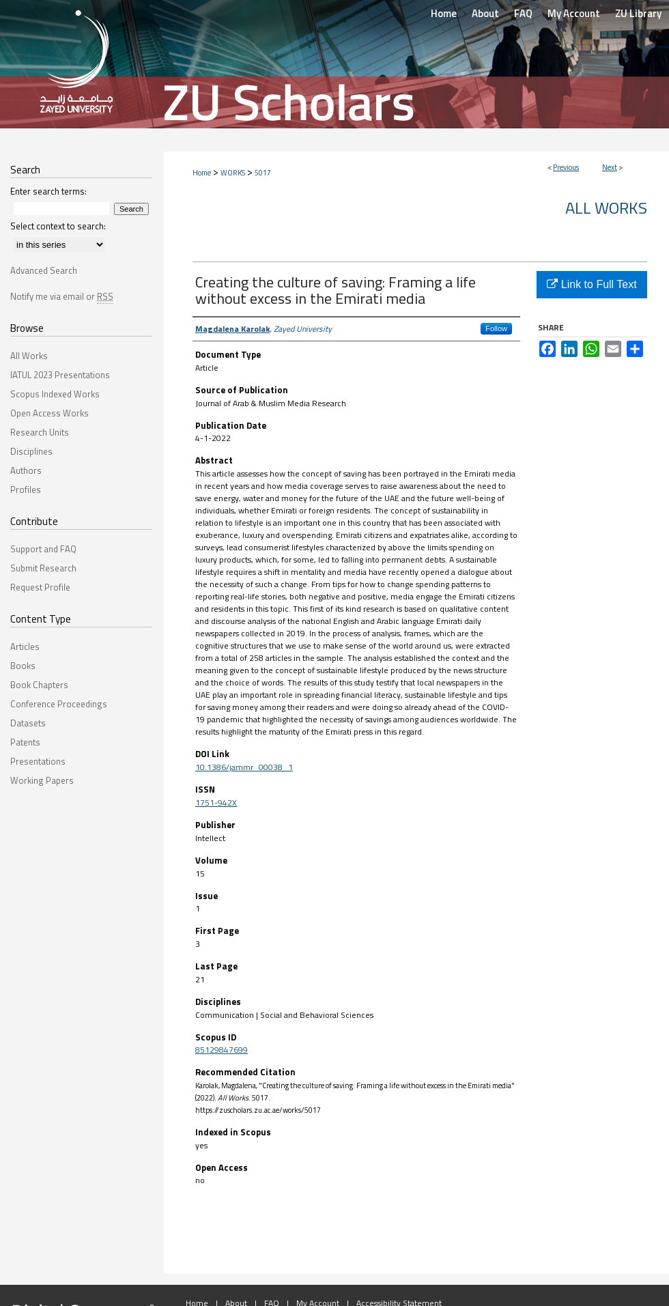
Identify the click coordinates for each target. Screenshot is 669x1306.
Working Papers (42, 780)
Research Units (39, 432)
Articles (25, 646)
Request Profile (40, 587)
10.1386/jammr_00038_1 (244, 767)
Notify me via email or (61, 296)
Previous (566, 167)
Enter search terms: (48, 191)
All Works (606, 207)
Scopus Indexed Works (55, 394)
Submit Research (43, 568)
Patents (25, 742)
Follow (496, 328)
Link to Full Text (591, 284)
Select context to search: (58, 226)
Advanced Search (43, 270)
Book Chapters (39, 685)
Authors (26, 470)
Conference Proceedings (58, 704)
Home (202, 172)
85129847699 (221, 1049)
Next (609, 167)
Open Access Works (49, 413)
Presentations (38, 761)
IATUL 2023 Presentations (60, 375)
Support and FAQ (43, 549)
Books (22, 665)
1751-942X (216, 802)
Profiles (25, 489)
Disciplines (31, 451)
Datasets (28, 723)
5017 (263, 172)
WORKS (232, 172)
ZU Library (638, 13)
